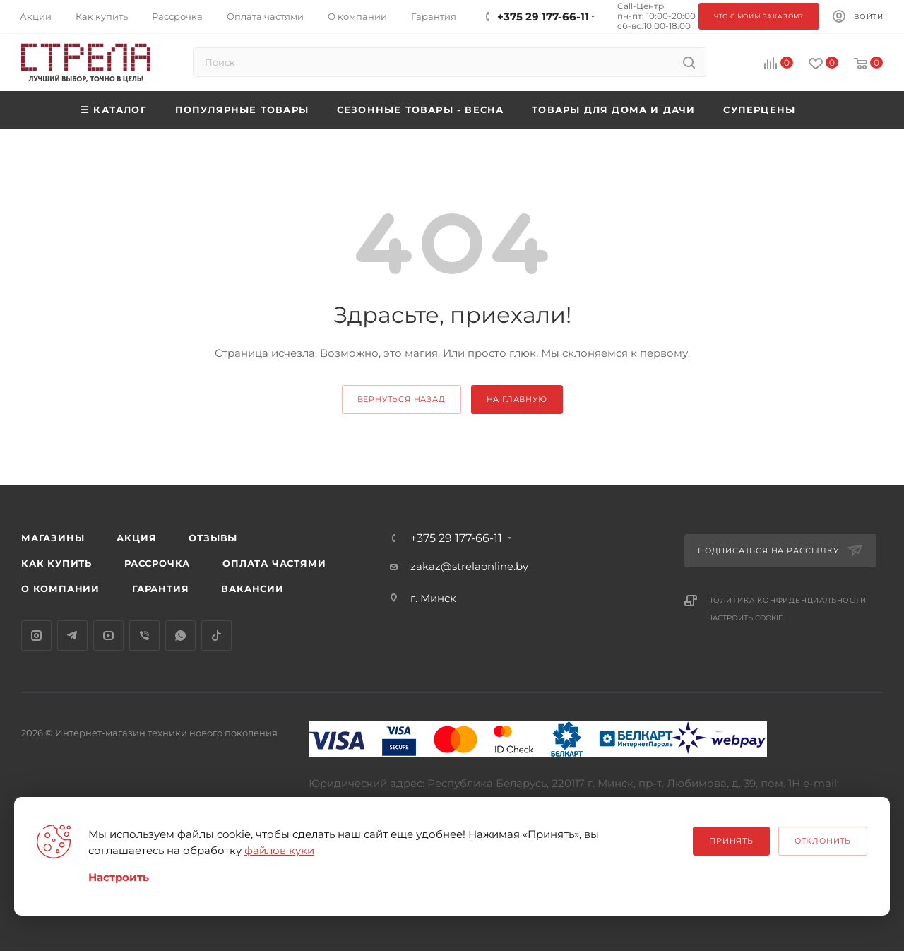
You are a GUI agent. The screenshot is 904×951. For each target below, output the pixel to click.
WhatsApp (180, 635)
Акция (136, 537)
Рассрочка (157, 563)
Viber (144, 635)
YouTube (108, 635)
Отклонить (823, 841)
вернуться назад (401, 399)
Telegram (72, 635)
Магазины (52, 537)
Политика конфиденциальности (787, 600)
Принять (731, 841)
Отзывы (213, 537)
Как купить (56, 563)
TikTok (216, 635)
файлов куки (279, 850)
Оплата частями (274, 563)
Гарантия (160, 588)
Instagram (36, 635)
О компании (60, 588)
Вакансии (252, 588)
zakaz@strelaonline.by (469, 566)
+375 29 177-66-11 (456, 538)
